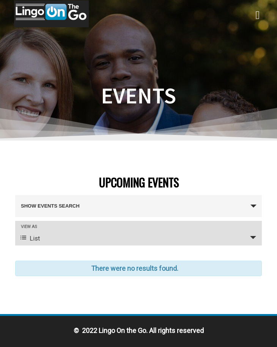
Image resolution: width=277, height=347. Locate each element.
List (30, 238)
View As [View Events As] (29, 227)
